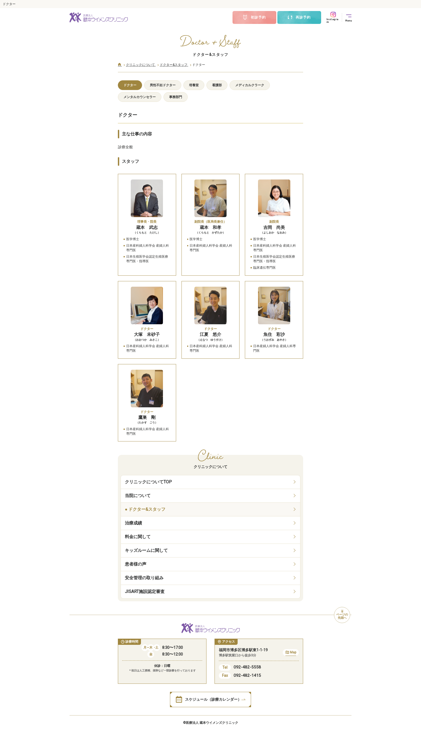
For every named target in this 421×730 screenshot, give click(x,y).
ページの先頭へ (342, 615)
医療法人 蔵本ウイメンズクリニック (212, 723)
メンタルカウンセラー (140, 97)
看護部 (217, 85)
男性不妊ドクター (163, 85)
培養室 (194, 85)
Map (290, 653)
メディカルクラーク (249, 85)
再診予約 (299, 17)
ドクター (130, 85)
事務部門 (175, 97)
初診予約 (254, 17)
